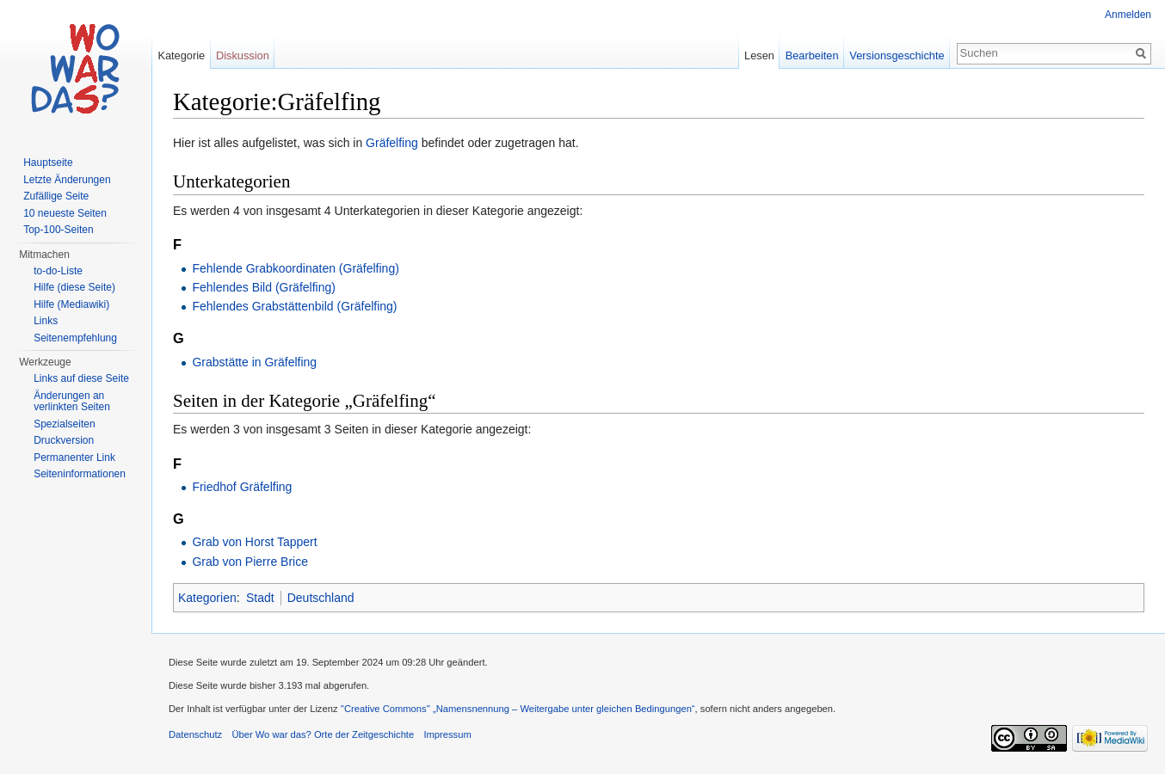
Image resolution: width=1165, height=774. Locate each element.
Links (46, 321)
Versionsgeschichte (896, 55)
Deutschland (320, 598)
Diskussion (242, 55)
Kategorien (207, 598)
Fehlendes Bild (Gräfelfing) (264, 287)
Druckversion (64, 440)
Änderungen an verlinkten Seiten (72, 402)
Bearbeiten (812, 55)
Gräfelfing (392, 143)
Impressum (447, 734)
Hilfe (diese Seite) (74, 287)
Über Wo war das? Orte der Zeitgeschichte (322, 734)
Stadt (260, 598)
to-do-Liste (58, 271)
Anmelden (1128, 15)
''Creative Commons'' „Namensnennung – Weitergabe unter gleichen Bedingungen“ (518, 708)
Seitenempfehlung (75, 338)
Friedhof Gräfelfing (242, 487)
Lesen (759, 55)
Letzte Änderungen (66, 180)
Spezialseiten (64, 424)
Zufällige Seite (56, 196)
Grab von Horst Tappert (254, 542)
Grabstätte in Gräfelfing (254, 362)
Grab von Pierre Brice (250, 561)
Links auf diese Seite (81, 378)
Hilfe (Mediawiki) (71, 304)
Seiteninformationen (80, 474)
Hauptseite (47, 163)
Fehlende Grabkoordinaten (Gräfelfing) (295, 268)
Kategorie (181, 55)
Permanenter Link (74, 458)
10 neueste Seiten (65, 213)
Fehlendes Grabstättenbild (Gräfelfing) (294, 306)
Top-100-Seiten (58, 230)
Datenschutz (195, 734)
